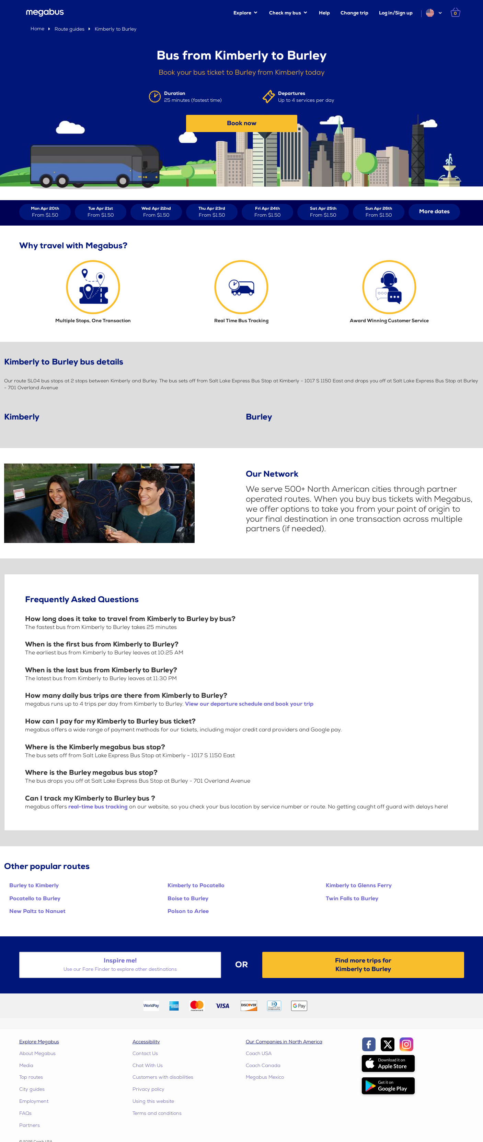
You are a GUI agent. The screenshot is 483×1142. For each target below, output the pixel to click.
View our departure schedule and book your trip (249, 704)
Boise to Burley (188, 898)
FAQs (25, 1113)
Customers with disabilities (163, 1077)
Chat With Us (148, 1065)
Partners (29, 1125)
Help (324, 13)
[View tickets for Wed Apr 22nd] (156, 212)
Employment (33, 1101)
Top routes (31, 1077)
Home (37, 29)
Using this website (153, 1101)
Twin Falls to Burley (352, 898)
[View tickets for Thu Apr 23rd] (212, 212)
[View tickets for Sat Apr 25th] (323, 212)
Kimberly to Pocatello (196, 885)
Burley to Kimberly (34, 885)
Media (26, 1065)
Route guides (69, 29)
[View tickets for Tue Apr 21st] (100, 212)
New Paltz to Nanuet (37, 911)
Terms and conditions (157, 1113)
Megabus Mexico (265, 1077)
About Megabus (37, 1053)
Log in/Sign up (396, 13)
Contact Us (145, 1053)
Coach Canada (263, 1065)
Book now (241, 123)
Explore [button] (242, 13)
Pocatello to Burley (34, 898)
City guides (32, 1089)
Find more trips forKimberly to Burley (363, 965)
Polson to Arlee (188, 911)
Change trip (354, 13)
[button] (433, 13)
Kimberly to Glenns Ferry (359, 885)
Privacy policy (148, 1089)
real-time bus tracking (98, 807)
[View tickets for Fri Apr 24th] (267, 212)
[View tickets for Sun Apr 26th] (378, 212)
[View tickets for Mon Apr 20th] (45, 212)
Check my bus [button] (285, 13)
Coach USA (259, 1053)
